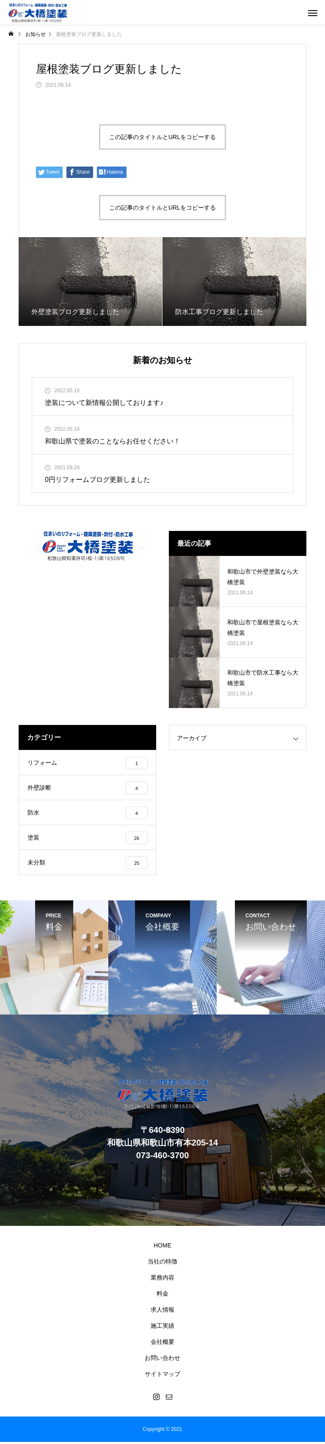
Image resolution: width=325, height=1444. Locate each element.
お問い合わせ (162, 1359)
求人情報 (162, 1311)
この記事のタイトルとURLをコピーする (162, 137)
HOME (162, 1247)
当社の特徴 (162, 1263)
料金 (162, 1295)
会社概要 (162, 1343)
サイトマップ (162, 1376)
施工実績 (162, 1327)
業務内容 (162, 1279)
